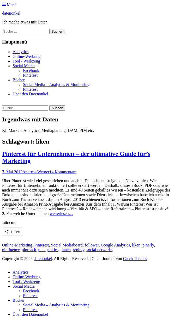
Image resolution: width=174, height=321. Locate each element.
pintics (52, 250)
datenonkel (11, 13)
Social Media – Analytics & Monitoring (56, 84)
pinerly (148, 245)
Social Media (24, 66)
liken (136, 245)
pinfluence (11, 250)
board (77, 245)
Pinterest (30, 75)
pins (41, 250)
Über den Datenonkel (30, 94)
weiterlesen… (61, 213)
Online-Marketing (17, 245)
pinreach (29, 250)
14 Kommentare (62, 172)
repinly (78, 250)
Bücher (19, 80)
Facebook (31, 70)
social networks (99, 250)
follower (92, 245)
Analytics (20, 52)
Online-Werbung (26, 56)
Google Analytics (115, 245)
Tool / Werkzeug (26, 61)
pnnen (66, 250)
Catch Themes (135, 258)
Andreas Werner (36, 172)
